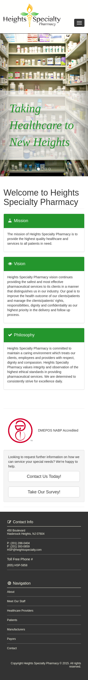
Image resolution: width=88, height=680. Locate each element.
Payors (11, 639)
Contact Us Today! (44, 476)
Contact (12, 648)
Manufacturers (16, 629)
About (10, 592)
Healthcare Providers (20, 610)
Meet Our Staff (16, 601)
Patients (12, 620)
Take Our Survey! (44, 492)
